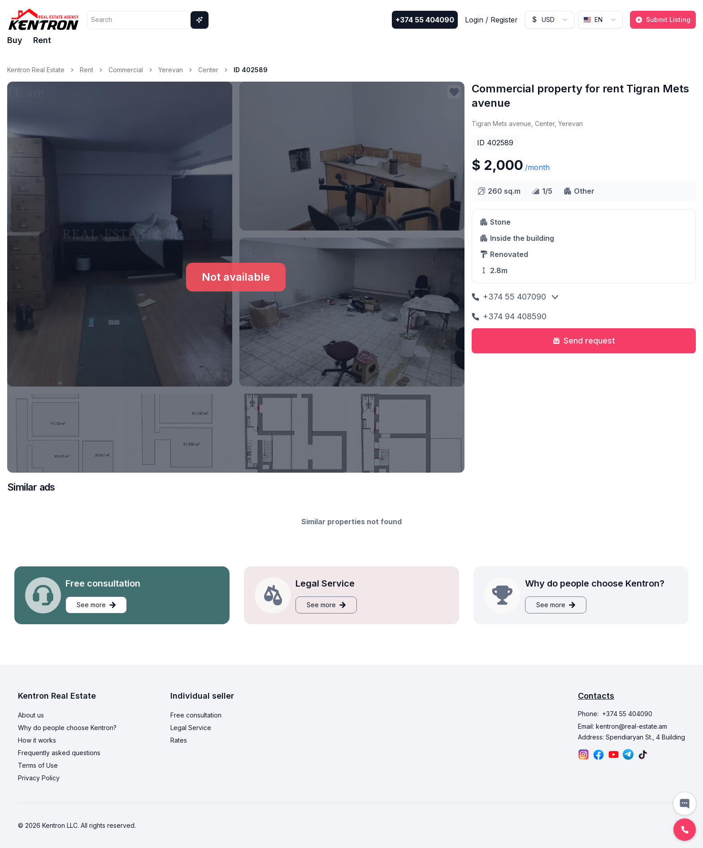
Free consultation (195, 715)
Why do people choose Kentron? (67, 727)
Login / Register (491, 19)
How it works (37, 740)
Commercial (125, 70)
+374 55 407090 (509, 296)
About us (31, 715)
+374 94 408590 (509, 316)
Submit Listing (662, 19)
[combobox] (549, 20)
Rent (42, 40)
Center (208, 70)
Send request (584, 340)
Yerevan (170, 70)
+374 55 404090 (424, 19)
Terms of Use (38, 765)
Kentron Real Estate (36, 70)
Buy (14, 40)
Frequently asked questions (59, 753)
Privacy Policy (39, 778)
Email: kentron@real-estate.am (622, 726)
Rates (178, 740)
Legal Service (190, 727)
